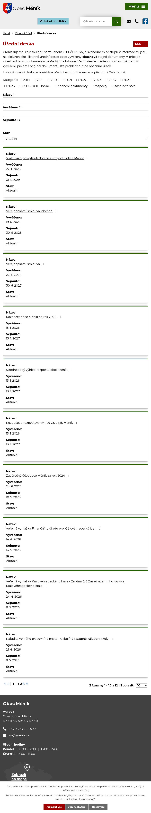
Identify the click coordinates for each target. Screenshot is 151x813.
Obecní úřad (23, 33)
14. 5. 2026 (13, 550)
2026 (11, 86)
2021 (68, 80)
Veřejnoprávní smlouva (26, 264)
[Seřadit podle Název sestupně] (14, 95)
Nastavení (98, 806)
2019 (40, 80)
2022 (83, 80)
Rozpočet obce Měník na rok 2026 (34, 317)
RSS (140, 44)
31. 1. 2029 (13, 180)
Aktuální (12, 190)
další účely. (84, 790)
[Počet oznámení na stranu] (141, 685)
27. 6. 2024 (13, 275)
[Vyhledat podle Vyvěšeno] (75, 114)
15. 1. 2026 (13, 328)
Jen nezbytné (77, 806)
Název (7, 95)
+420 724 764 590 (22, 729)
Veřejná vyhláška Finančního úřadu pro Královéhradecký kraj (53, 528)
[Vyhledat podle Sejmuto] (75, 126)
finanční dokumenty (73, 86)
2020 (54, 80)
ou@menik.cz (19, 735)
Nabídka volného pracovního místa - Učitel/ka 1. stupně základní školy (60, 639)
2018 (26, 80)
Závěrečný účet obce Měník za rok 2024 (38, 475)
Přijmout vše (54, 806)
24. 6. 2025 (13, 486)
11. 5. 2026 (13, 607)
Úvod (6, 33)
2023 (97, 80)
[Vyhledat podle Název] (75, 100)
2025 (127, 80)
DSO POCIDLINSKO (36, 86)
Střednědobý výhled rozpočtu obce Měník (40, 370)
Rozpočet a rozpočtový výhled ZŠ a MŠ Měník (42, 423)
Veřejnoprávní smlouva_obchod (32, 211)
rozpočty (101, 86)
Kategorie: (10, 80)
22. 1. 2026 (13, 169)
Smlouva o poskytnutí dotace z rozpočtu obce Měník (47, 158)
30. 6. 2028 (14, 232)
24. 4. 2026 (14, 596)
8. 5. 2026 (12, 660)
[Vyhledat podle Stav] (75, 139)
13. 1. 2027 (13, 338)
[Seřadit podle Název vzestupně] (14, 94)
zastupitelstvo (125, 86)
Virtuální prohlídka (53, 21)
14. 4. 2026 (13, 539)
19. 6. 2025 (13, 222)
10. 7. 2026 (13, 497)
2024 (112, 80)
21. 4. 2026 (13, 649)
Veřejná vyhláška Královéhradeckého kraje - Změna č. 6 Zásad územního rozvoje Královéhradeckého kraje (65, 584)
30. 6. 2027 (14, 285)
